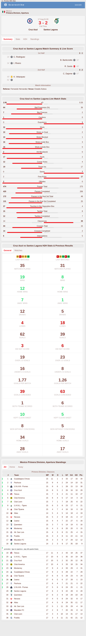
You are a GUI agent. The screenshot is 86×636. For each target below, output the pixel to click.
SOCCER (78, 5)
